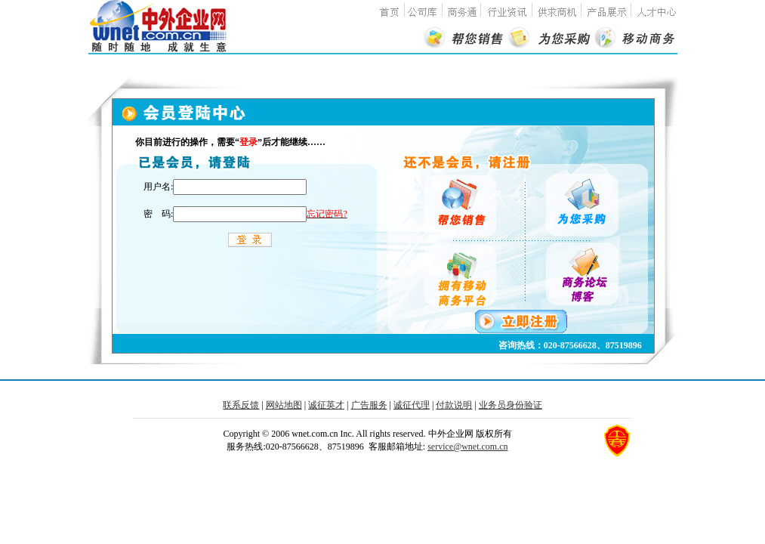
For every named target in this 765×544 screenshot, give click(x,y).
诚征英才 (326, 405)
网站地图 (284, 405)
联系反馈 (241, 405)
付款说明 (454, 405)
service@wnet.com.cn (467, 446)
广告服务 (369, 405)
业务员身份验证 (510, 405)
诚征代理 (411, 405)
